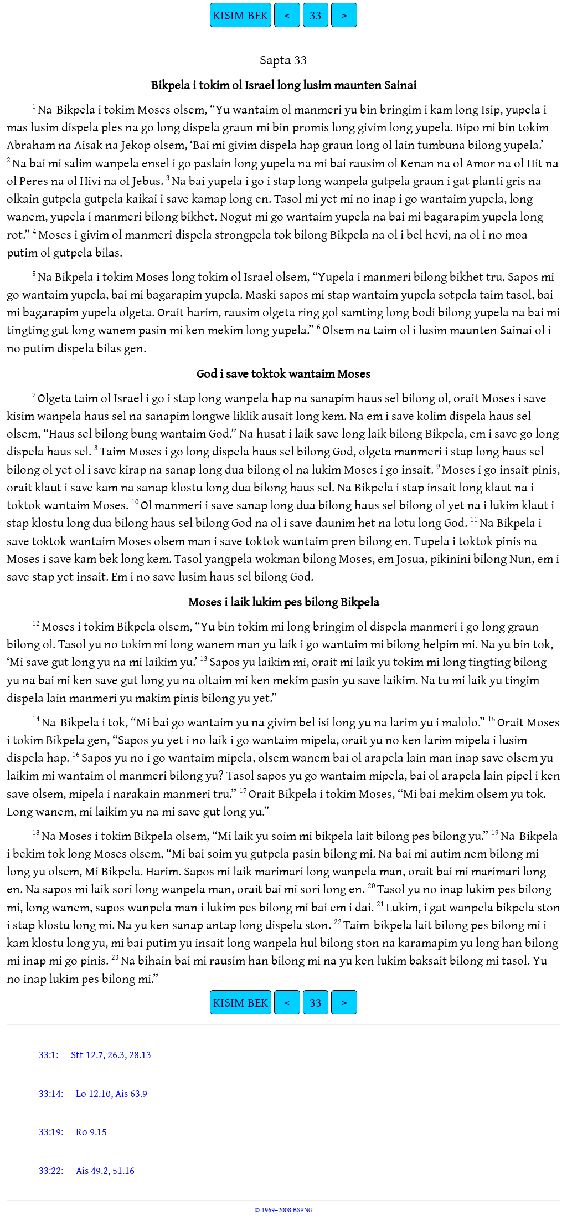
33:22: (51, 1170)
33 (316, 15)
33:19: (51, 1131)
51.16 (123, 1170)
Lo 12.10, (94, 1093)
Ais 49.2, (93, 1170)
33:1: (48, 1054)
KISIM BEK (240, 15)
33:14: (51, 1093)
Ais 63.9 (131, 1093)
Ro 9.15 (91, 1131)
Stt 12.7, (88, 1054)
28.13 (140, 1054)
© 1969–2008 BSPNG (284, 1209)
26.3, (117, 1054)
